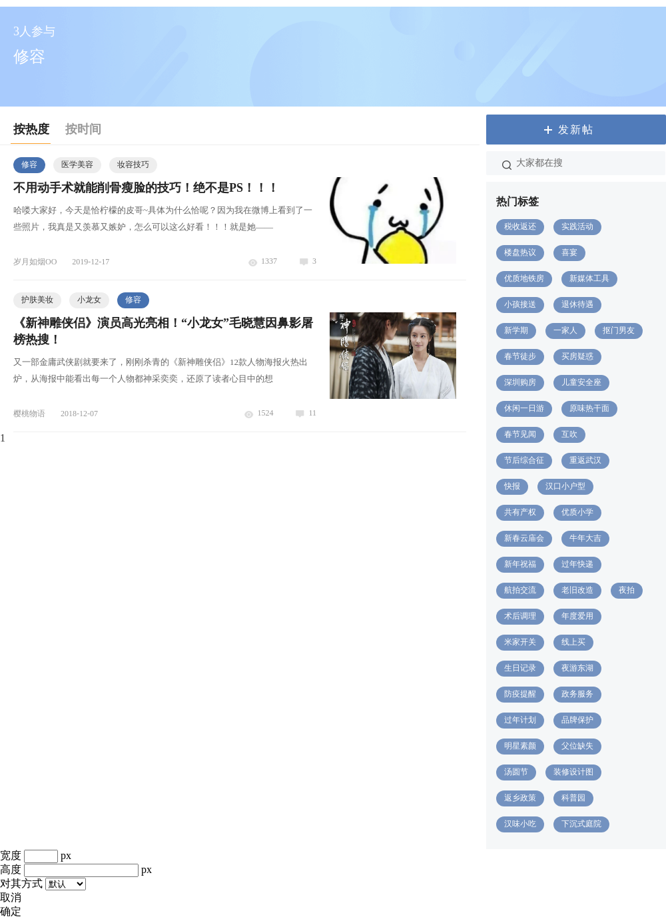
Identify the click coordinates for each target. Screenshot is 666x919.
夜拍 (627, 590)
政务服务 (577, 694)
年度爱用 (577, 616)
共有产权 (520, 512)
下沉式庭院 (581, 823)
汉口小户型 (565, 486)
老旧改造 (577, 590)
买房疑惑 (577, 356)
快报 (512, 486)
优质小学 (577, 512)
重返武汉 (585, 460)
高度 (10, 869)
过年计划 (520, 720)
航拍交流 (520, 590)
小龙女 (89, 299)
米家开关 (520, 642)
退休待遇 (577, 304)
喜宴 (569, 252)
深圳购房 (520, 382)
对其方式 (21, 883)
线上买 (573, 642)
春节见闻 (520, 434)
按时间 (83, 129)
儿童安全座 (581, 382)
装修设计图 (573, 771)
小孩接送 (520, 304)
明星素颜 (520, 746)
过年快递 (577, 564)
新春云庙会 (524, 538)
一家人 (565, 330)
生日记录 (520, 668)
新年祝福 (520, 564)
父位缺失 (577, 746)
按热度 (31, 129)
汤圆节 (516, 771)
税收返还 (520, 226)
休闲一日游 (524, 408)
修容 (29, 164)
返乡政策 (520, 797)
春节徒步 (520, 356)
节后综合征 (524, 460)
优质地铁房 (524, 278)
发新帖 (576, 129)
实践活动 (577, 226)
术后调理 (520, 616)
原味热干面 (589, 408)
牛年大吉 (585, 538)
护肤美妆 (37, 299)
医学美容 (77, 164)
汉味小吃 (520, 823)
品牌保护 (577, 720)
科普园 (573, 797)
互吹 (569, 434)
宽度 (10, 855)
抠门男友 (619, 330)
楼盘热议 (520, 252)
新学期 (516, 330)
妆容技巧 (133, 164)
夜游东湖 (577, 668)
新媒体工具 (589, 278)
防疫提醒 (520, 694)
